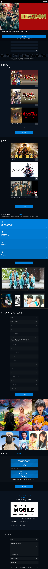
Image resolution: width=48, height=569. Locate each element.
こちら (31, 38)
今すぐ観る (24, 36)
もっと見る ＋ (24, 127)
